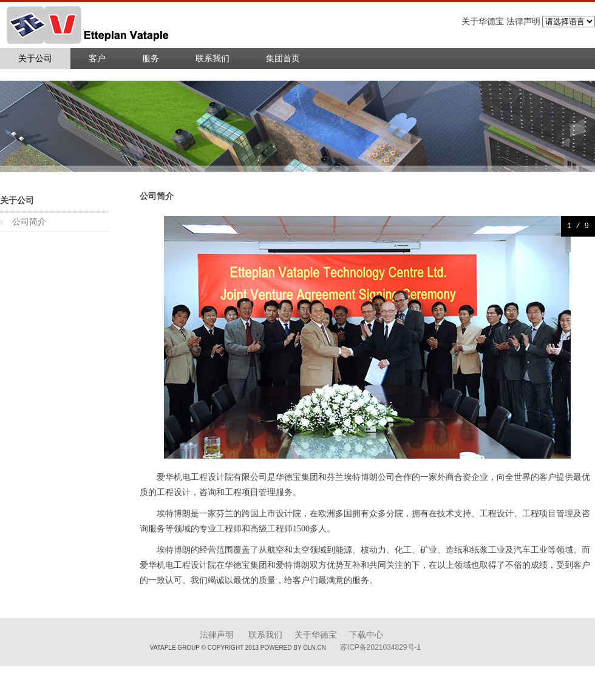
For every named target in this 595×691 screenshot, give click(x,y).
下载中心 (366, 634)
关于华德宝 (315, 634)
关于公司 (35, 58)
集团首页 (283, 58)
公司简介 (29, 221)
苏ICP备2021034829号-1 (380, 647)
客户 (97, 58)
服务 (150, 58)
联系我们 (212, 58)
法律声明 (217, 634)
